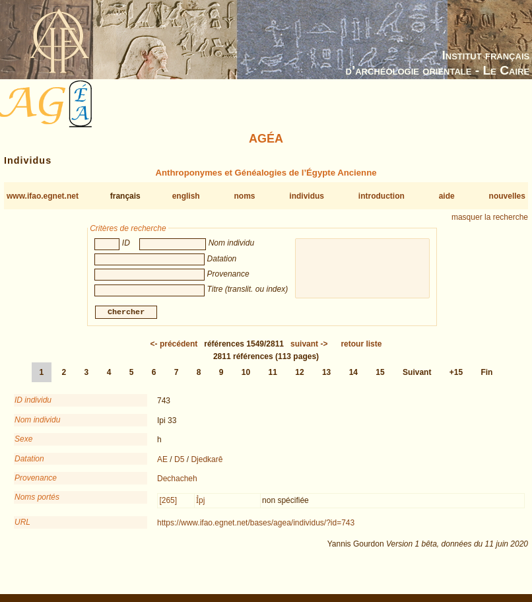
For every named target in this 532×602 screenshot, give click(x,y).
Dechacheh (177, 480)
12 (299, 373)
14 (353, 373)
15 (380, 373)
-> (308, 345)
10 (246, 373)
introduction (381, 196)
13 (326, 373)
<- (174, 345)
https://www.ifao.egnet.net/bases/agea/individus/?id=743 (255, 524)
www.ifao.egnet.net (43, 196)
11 (273, 373)
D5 (179, 460)
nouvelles (507, 196)
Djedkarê (206, 460)
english (186, 196)
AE (162, 460)
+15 (456, 373)
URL (22, 523)
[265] (168, 501)
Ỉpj (200, 501)
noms (244, 196)
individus (306, 196)
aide (447, 196)
